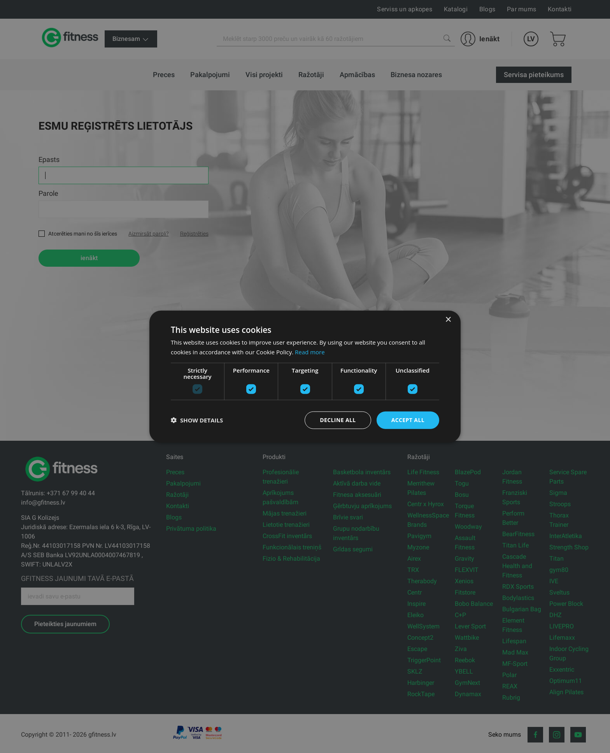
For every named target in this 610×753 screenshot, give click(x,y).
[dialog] (305, 377)
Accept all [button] (407, 420)
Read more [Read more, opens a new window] (310, 352)
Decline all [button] (338, 420)
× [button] (448, 320)
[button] (197, 420)
